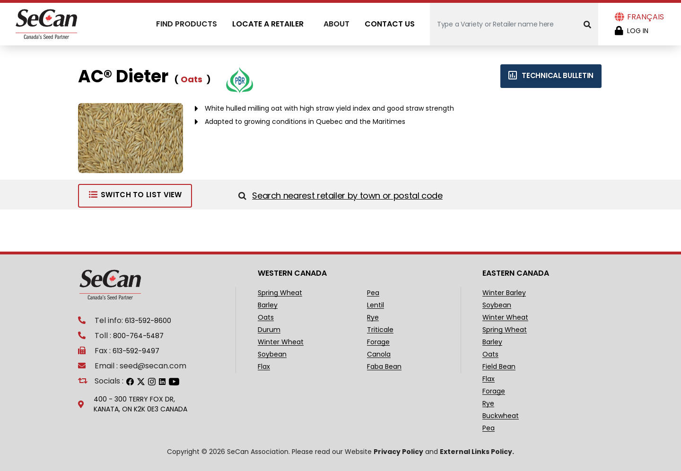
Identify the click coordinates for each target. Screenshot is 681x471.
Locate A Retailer (268, 23)
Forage (378, 342)
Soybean (272, 354)
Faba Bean (384, 366)
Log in (637, 30)
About (336, 23)
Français (645, 16)
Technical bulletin (551, 75)
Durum (269, 329)
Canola (379, 354)
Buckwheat (500, 415)
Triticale (380, 329)
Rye (373, 317)
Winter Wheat (281, 342)
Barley (268, 305)
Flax (264, 366)
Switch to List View (135, 195)
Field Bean (498, 366)
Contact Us (390, 23)
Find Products (186, 23)
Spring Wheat (280, 293)
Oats (266, 317)
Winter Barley (504, 293)
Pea (373, 293)
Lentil (375, 305)
